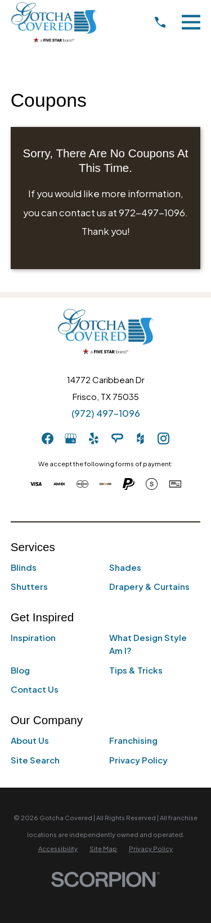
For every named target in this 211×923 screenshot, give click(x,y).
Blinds (24, 567)
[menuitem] (58, 848)
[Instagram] (163, 438)
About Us (30, 740)
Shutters (29, 586)
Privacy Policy (138, 759)
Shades (125, 567)
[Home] (54, 22)
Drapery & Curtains (149, 586)
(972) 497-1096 (105, 413)
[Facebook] (47, 438)
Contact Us (35, 689)
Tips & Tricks (136, 670)
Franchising (133, 740)
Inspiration (33, 637)
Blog (20, 670)
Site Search (35, 759)
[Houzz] (140, 438)
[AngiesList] (117, 438)
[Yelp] (94, 438)
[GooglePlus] (71, 438)
